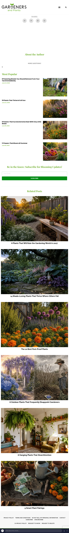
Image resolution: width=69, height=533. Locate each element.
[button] (59, 7)
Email (4, 171)
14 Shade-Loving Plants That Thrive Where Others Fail (34, 296)
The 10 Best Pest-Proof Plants (34, 349)
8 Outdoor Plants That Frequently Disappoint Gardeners (35, 402)
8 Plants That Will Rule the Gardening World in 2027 (34, 243)
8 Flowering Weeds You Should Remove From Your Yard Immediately (21, 80)
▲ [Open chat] (64, 531)
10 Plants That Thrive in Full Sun (13, 100)
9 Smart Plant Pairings (34, 508)
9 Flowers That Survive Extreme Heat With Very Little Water (21, 123)
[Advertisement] (34, 38)
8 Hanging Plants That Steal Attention (34, 455)
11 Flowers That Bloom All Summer (14, 143)
